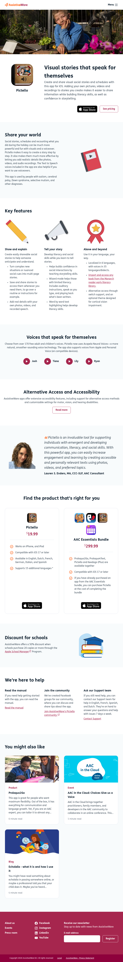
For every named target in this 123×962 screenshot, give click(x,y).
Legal (59, 958)
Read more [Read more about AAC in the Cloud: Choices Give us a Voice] (91, 790)
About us (10, 923)
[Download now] (22, 75)
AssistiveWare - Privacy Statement (80, 958)
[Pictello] (32, 518)
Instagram (42, 928)
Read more (62, 410)
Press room (11, 933)
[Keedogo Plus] (91, 530)
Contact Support (92, 719)
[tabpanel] (61, 558)
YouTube (41, 938)
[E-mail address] (82, 938)
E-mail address (71, 933)
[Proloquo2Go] (79, 518)
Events (8, 928)
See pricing (109, 109)
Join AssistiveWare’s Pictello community (59, 713)
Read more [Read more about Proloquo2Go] (32, 790)
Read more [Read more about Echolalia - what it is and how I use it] (32, 864)
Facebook (42, 923)
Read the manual (14, 708)
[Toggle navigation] (113, 4)
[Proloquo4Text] (91, 518)
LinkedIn (41, 933)
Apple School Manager (17, 652)
